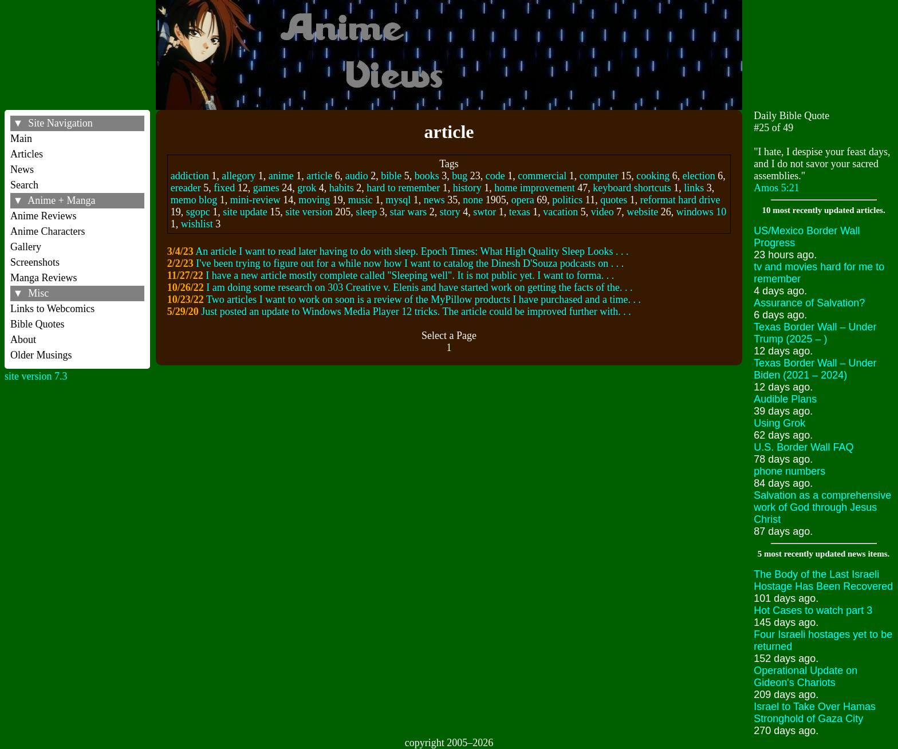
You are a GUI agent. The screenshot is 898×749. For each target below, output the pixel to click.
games (266, 188)
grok (306, 188)
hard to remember (403, 188)
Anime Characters (47, 231)
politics (567, 200)
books (427, 176)
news (434, 200)
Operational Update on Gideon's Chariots (805, 676)
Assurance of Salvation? (809, 303)
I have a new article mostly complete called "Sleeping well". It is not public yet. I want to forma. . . (410, 275)
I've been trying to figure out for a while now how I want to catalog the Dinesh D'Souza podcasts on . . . (410, 263)
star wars (408, 212)
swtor (484, 212)
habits (341, 188)
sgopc (198, 212)
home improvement (534, 188)
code (495, 176)
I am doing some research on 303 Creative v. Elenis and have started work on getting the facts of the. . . (419, 287)
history (467, 188)
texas (519, 212)
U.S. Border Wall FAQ (803, 447)
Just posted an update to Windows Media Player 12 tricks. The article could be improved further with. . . (416, 311)
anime (281, 176)
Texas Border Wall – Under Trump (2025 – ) (815, 333)
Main (21, 138)
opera (522, 200)
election (699, 176)
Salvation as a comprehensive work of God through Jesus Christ (822, 507)
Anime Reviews (43, 216)
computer (599, 176)
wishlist (197, 224)
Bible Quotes (37, 324)
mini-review (255, 200)
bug (459, 176)
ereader (186, 188)
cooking (652, 176)
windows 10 (701, 212)
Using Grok (779, 423)
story (450, 212)
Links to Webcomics (52, 308)
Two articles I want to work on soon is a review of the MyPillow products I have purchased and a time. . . (423, 299)
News (22, 169)
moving (314, 200)
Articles (26, 154)
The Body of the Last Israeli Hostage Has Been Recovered (823, 580)
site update (245, 212)
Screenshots (35, 262)
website (642, 212)
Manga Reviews (43, 277)
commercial (542, 176)
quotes (613, 200)
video (602, 212)
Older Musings (41, 355)
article (319, 176)
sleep (366, 212)
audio (356, 176)
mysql (398, 200)
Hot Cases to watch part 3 (813, 610)
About (23, 339)
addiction (190, 176)
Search (24, 185)
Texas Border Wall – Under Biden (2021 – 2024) (815, 369)
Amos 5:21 (776, 188)
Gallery (25, 247)
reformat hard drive (680, 200)
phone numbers (789, 471)
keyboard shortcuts (632, 188)
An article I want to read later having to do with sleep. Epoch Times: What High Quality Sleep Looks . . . (411, 251)
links (694, 188)
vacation (560, 212)
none (473, 200)
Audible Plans (785, 399)
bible (391, 176)
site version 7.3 (36, 376)
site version (309, 212)
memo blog (194, 200)
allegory (238, 176)
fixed (224, 188)
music (360, 200)
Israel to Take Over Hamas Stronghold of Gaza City (815, 712)
